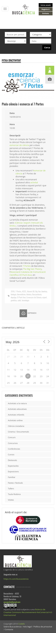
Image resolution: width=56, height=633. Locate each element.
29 (21, 356)
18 (8, 376)
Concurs (12, 437)
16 (41, 369)
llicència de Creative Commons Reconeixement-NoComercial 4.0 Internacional (28, 612)
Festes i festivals (15, 482)
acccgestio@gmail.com (12, 601)
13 (21, 369)
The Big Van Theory (32, 269)
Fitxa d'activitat (11, 60)
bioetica (44, 291)
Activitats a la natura (17, 403)
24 (47, 376)
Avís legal (27, 626)
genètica (14, 300)
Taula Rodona (14, 494)
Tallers (11, 488)
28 (15, 356)
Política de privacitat (42, 626)
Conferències (14, 448)
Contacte (9, 629)
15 (34, 369)
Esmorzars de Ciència (33, 297)
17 (47, 369)
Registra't (46, 9)
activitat (34, 182)
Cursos (11, 454)
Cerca (47, 47)
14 (28, 369)
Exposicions (13, 471)
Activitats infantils (16, 414)
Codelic (21, 623)
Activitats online (15, 420)
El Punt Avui (26, 274)
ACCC (24, 291)
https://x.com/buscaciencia (16, 579)
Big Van (38, 291)
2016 (13, 291)
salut (19, 300)
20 (21, 376)
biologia (13, 294)
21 (28, 375)
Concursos (13, 443)
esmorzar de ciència (19, 145)
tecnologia (25, 300)
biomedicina (21, 294)
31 (47, 382)
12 (15, 369)
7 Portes (27, 266)
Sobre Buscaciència (12, 626)
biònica (29, 294)
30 (28, 356)
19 (15, 376)
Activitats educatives (17, 409)
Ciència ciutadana (16, 426)
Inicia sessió (46, 5)
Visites (11, 499)
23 (41, 376)
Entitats (45, 13)
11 (8, 369)
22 (34, 376)
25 (8, 382)
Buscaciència (37, 294)
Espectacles (13, 465)
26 (15, 382)
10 (47, 363)
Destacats (12, 460)
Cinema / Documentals (18, 431)
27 (8, 356)
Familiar (11, 477)
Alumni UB (30, 291)
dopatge (13, 297)
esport (44, 297)
